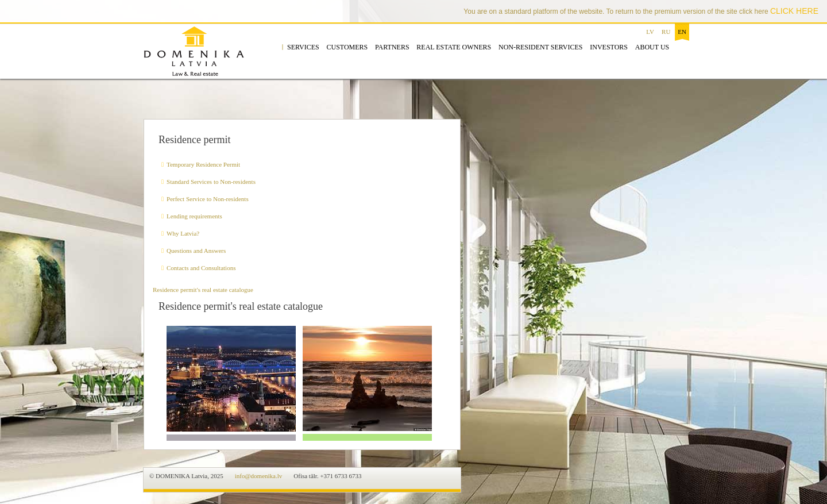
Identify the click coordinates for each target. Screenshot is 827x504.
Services (303, 47)
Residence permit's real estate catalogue (203, 289)
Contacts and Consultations (201, 267)
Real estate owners (453, 47)
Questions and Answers (196, 250)
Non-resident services (540, 47)
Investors (609, 47)
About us (652, 47)
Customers (347, 47)
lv (650, 31)
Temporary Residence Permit (203, 164)
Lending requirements (194, 216)
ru (666, 31)
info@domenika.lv (259, 475)
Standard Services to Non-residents (211, 181)
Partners (392, 47)
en (682, 31)
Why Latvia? (183, 233)
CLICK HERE (794, 11)
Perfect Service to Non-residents (208, 198)
